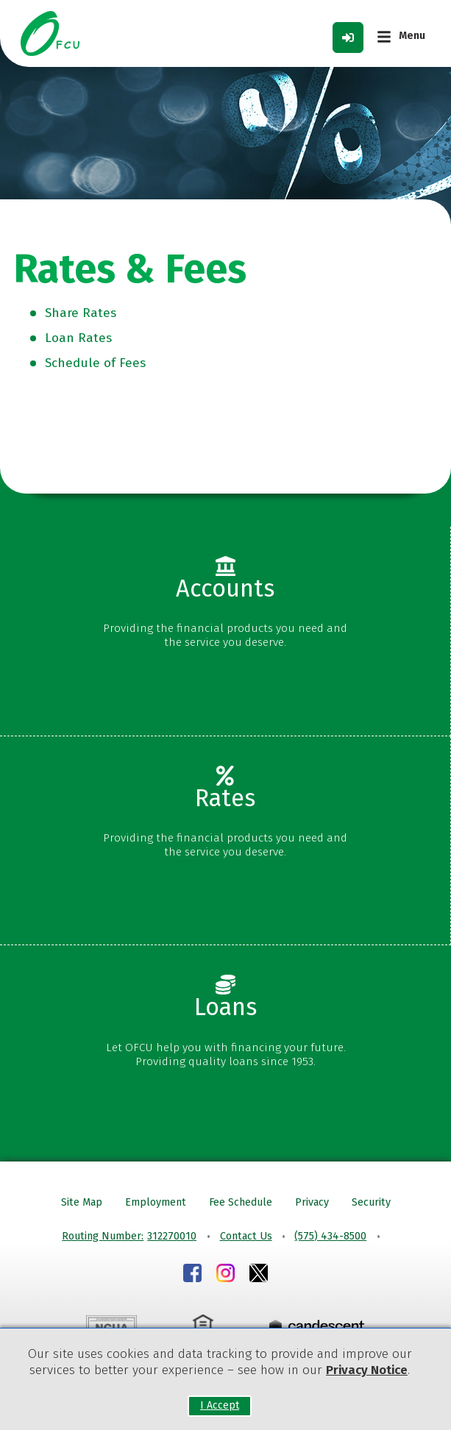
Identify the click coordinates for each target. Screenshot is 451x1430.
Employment (155, 1202)
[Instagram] (225, 1275)
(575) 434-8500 (330, 1236)
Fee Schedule (240, 1202)
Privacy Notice (367, 1370)
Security (371, 1202)
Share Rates (80, 313)
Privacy (312, 1202)
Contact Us (246, 1236)
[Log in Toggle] (348, 37)
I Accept (219, 1406)
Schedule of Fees (95, 363)
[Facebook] (192, 1275)
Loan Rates (78, 338)
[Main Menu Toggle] (401, 36)
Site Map (81, 1202)
